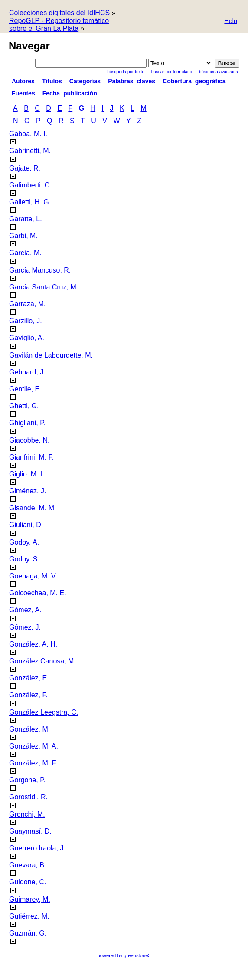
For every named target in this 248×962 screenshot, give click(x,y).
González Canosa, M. (42, 661)
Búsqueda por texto (125, 71)
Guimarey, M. (29, 899)
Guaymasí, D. (30, 831)
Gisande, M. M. (32, 508)
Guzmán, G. (27, 933)
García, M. (25, 252)
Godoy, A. (24, 542)
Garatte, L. (25, 219)
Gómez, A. (25, 610)
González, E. (29, 678)
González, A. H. (33, 644)
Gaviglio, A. (26, 337)
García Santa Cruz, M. (43, 287)
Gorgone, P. (27, 780)
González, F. (28, 695)
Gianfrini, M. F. (31, 457)
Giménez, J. (27, 491)
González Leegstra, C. (43, 712)
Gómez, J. (25, 627)
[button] (230, 21)
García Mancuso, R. (40, 270)
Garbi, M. (23, 236)
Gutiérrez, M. (29, 916)
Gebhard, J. (27, 372)
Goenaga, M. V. (33, 576)
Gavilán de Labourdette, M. (51, 355)
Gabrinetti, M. (30, 150)
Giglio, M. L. (27, 474)
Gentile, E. (25, 389)
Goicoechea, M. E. (37, 593)
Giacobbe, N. (29, 440)
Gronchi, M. (27, 814)
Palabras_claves (131, 81)
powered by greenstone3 (123, 955)
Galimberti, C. (30, 185)
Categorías (85, 81)
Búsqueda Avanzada (218, 71)
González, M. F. (33, 763)
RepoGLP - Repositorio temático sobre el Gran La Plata (59, 24)
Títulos (52, 81)
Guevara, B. (27, 865)
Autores (23, 81)
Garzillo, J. (25, 321)
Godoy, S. (24, 559)
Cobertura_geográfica (194, 81)
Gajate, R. (24, 168)
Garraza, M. (27, 304)
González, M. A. (33, 746)
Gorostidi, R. (28, 797)
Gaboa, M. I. (28, 134)
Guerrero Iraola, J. (37, 848)
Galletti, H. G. (30, 202)
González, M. (29, 729)
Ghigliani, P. (27, 423)
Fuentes (23, 93)
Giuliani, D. (26, 525)
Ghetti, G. (24, 406)
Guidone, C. (27, 882)
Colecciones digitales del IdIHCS (59, 12)
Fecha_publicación (69, 93)
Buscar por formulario (171, 71)
